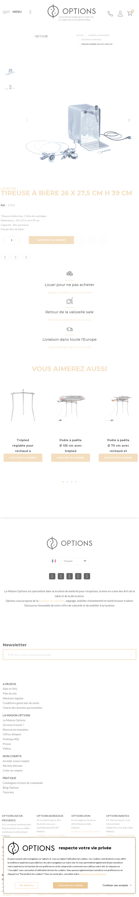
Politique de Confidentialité (92, 874)
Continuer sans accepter (117, 885)
